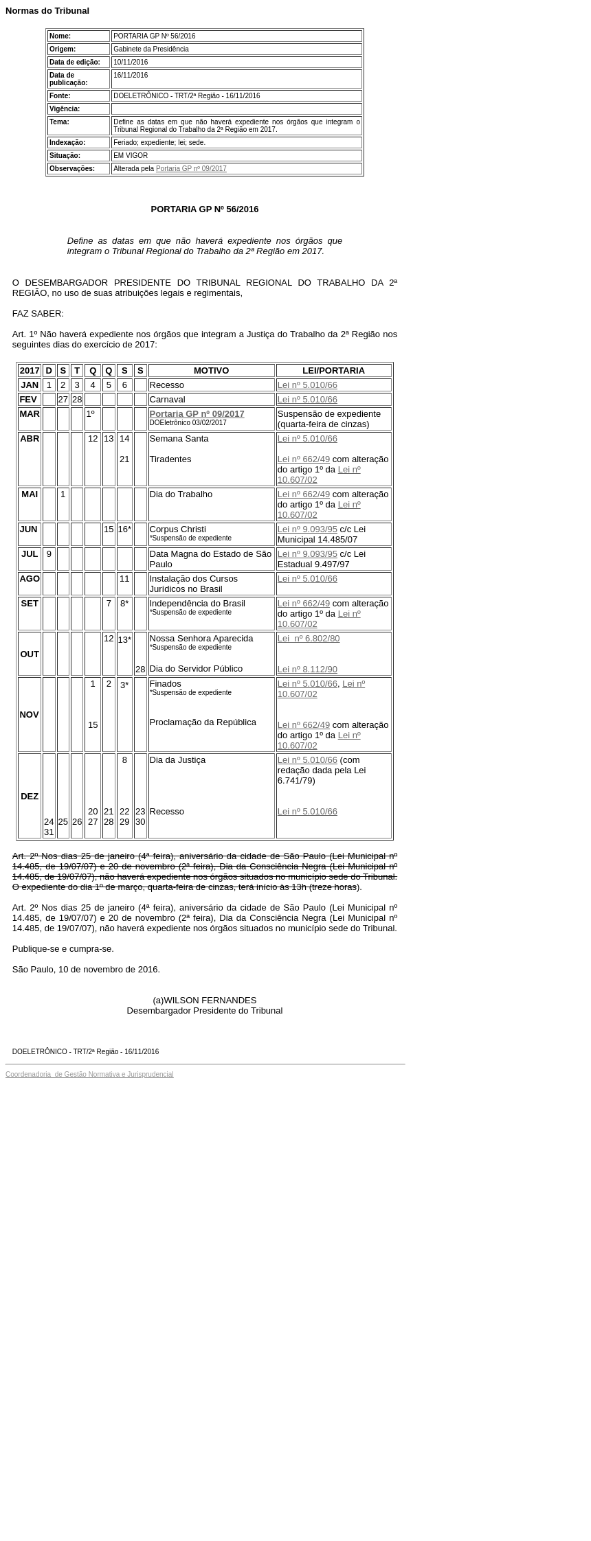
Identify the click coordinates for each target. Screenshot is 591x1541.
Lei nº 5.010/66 (307, 385)
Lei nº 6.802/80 (309, 638)
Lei (283, 459)
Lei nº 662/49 (304, 494)
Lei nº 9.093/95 (307, 529)
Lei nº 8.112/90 (307, 669)
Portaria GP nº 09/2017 (191, 168)
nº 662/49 (309, 459)
